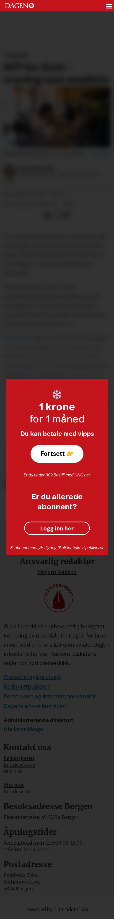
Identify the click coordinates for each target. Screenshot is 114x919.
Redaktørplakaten (27, 686)
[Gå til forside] (19, 6)
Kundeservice (19, 765)
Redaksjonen (18, 758)
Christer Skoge (23, 729)
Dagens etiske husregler (35, 706)
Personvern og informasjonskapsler (50, 696)
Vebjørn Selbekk (57, 572)
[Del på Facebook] (47, 215)
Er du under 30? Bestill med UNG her (57, 475)
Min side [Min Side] (13, 785)
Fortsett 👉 (57, 454)
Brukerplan (17, 338)
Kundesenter (18, 792)
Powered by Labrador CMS (57, 909)
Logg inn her (57, 528)
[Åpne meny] (109, 6)
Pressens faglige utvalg (32, 677)
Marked (12, 771)
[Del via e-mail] (66, 215)
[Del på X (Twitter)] (56, 215)
